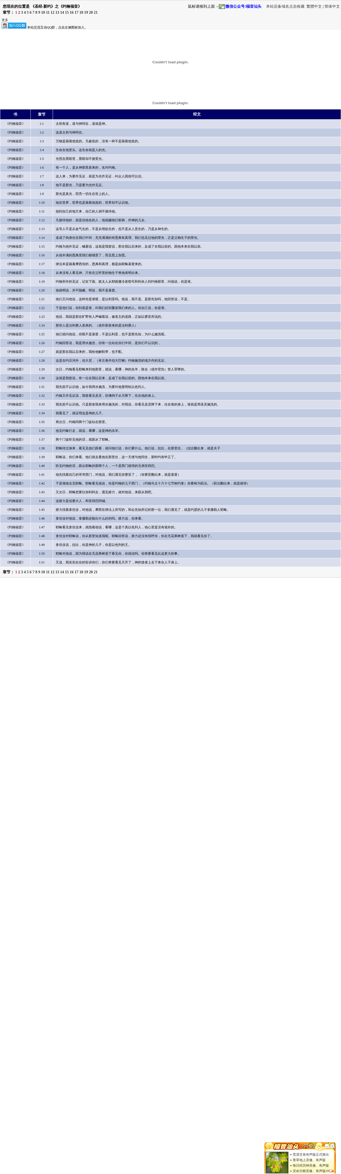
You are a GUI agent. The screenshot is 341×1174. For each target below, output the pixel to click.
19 (86, 12)
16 (72, 12)
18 (81, 12)
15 (67, 12)
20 (91, 12)
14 (62, 12)
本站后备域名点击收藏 (286, 6)
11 (48, 12)
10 (43, 12)
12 (52, 12)
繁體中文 (314, 6)
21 (96, 12)
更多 (5, 20)
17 (76, 12)
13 (57, 12)
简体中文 (332, 6)
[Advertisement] (54, 634)
